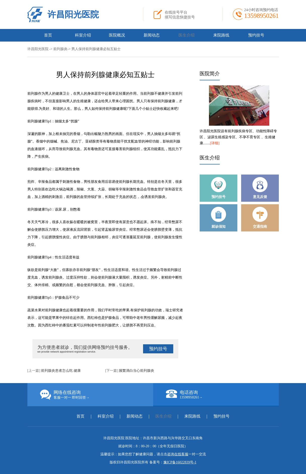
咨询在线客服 (177, 454)
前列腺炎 (60, 49)
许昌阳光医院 (73, 14)
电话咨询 (222, 394)
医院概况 (117, 35)
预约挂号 (256, 35)
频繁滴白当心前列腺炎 (136, 371)
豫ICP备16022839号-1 (179, 462)
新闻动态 (152, 35)
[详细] (215, 143)
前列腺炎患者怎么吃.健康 (61, 371)
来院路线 (221, 35)
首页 (48, 35)
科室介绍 (83, 35)
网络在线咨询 (96, 394)
